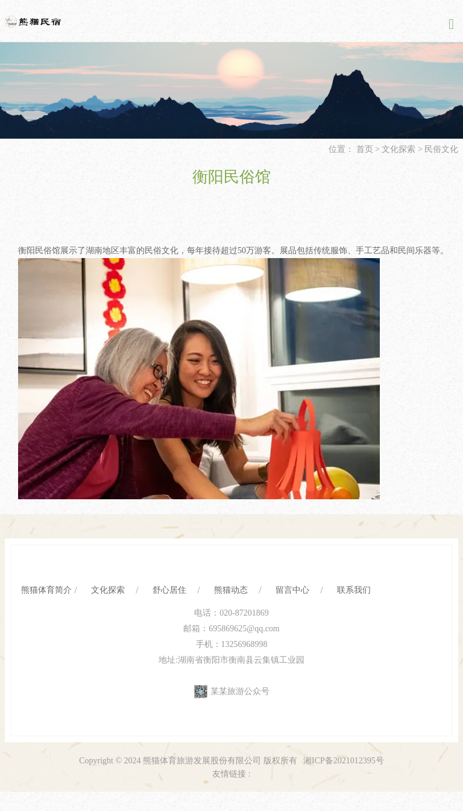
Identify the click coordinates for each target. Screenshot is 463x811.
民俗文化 (441, 149)
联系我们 (354, 590)
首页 (364, 149)
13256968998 (244, 644)
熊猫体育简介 (46, 590)
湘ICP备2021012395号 (343, 760)
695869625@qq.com (244, 628)
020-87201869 (244, 612)
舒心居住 (169, 590)
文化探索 (398, 149)
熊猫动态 (231, 590)
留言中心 (292, 590)
